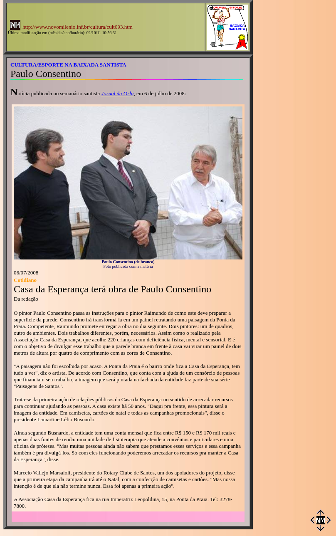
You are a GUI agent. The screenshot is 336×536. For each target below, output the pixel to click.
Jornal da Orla (117, 93)
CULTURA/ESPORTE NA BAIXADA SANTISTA (68, 65)
